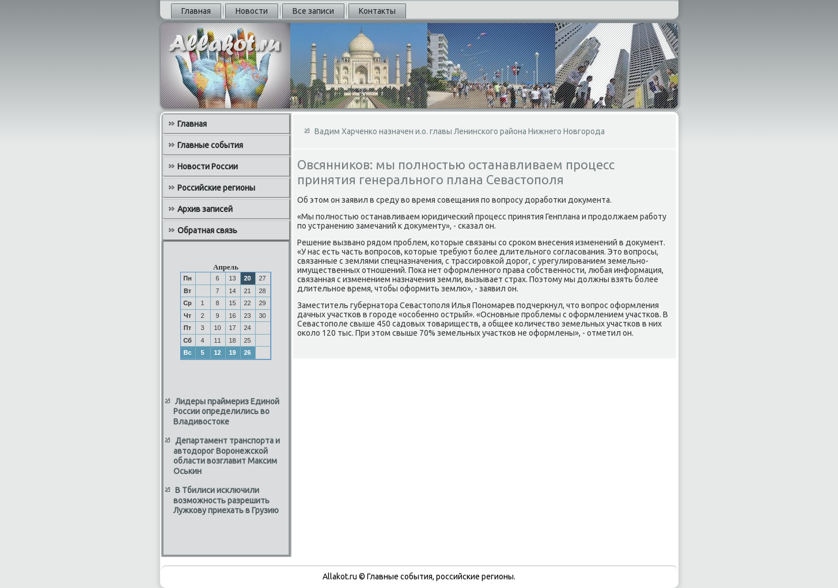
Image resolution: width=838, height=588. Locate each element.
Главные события (210, 145)
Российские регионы (216, 187)
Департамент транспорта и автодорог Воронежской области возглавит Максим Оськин (226, 456)
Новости (252, 11)
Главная (196, 11)
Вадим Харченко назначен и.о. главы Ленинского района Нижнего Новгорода (459, 131)
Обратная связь (207, 230)
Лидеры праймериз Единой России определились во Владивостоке (226, 411)
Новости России (207, 166)
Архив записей (205, 209)
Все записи (313, 11)
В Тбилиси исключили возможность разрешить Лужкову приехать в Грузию (226, 500)
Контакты (377, 11)
